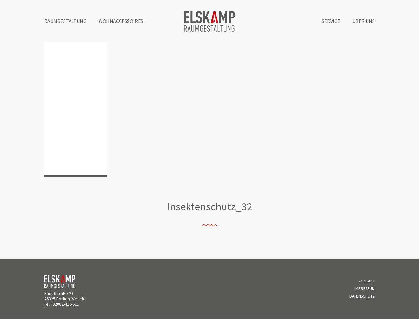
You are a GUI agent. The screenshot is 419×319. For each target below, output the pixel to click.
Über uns (363, 21)
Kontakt (367, 281)
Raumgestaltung (65, 21)
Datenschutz (362, 296)
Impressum (364, 288)
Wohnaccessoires (121, 21)
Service (331, 21)
